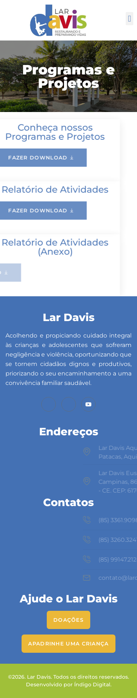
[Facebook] (48, 404)
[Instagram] (68, 404)
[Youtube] (88, 404)
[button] (129, 18)
